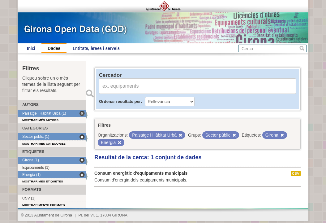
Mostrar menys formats (43, 205)
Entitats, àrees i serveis (96, 48)
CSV (295, 173)
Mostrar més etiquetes (42, 181)
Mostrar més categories (44, 143)
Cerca (302, 48)
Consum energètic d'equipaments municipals (140, 173)
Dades (54, 48)
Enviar (89, 93)
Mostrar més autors (40, 120)
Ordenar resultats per (120, 101)
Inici (31, 48)
